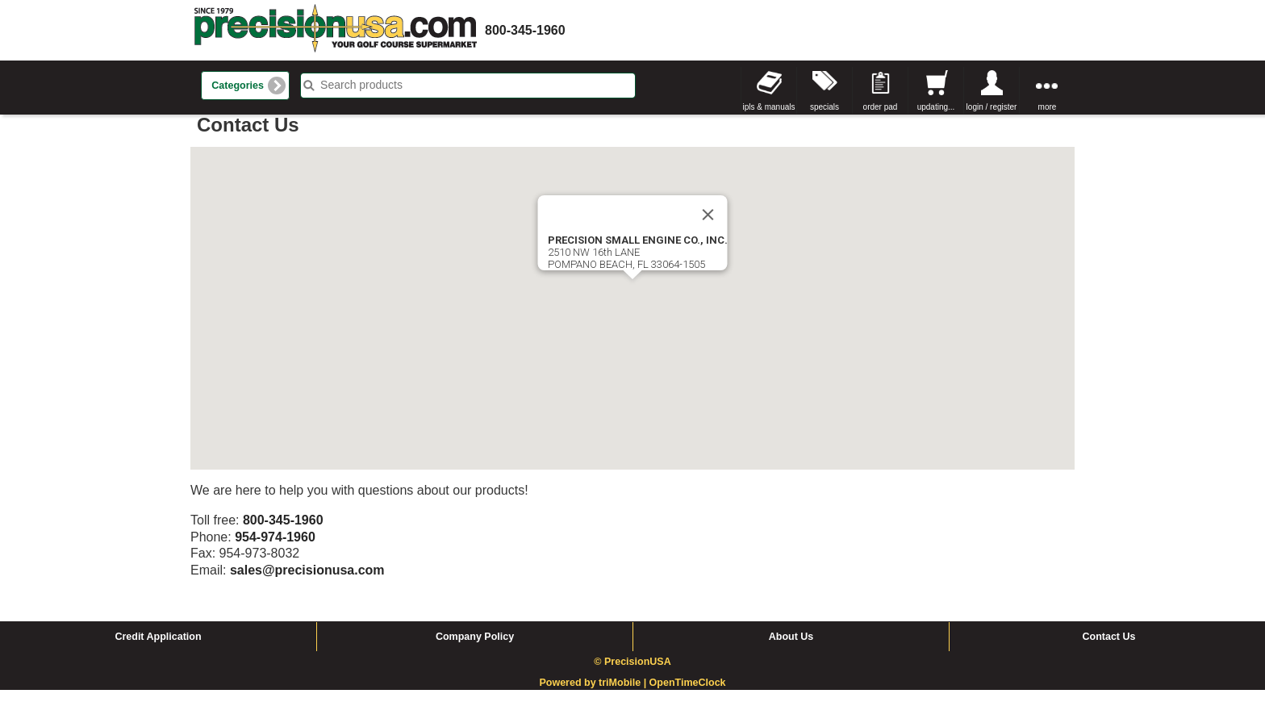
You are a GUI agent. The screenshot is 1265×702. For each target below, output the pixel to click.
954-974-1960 (275, 549)
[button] (632, 306)
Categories (237, 85)
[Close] (708, 226)
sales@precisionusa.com (307, 582)
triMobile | (624, 695)
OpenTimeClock (687, 695)
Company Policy (475, 648)
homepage (335, 30)
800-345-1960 (525, 30)
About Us (791, 648)
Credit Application (158, 648)
